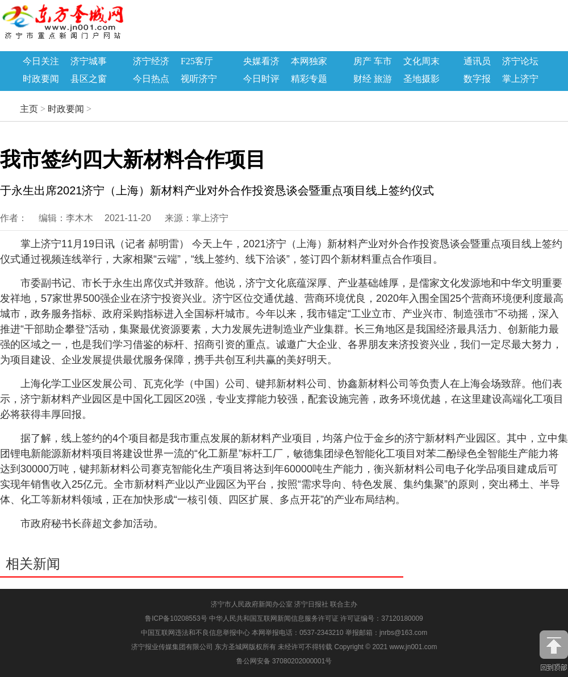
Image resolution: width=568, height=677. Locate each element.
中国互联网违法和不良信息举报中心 (196, 633)
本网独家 (309, 61)
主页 (29, 109)
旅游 (383, 79)
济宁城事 (88, 61)
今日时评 (261, 79)
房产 (362, 61)
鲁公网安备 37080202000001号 (284, 661)
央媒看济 (261, 61)
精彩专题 (309, 79)
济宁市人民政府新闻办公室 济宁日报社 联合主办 (284, 604)
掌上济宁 (520, 79)
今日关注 (41, 61)
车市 (383, 61)
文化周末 (421, 61)
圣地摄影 (421, 79)
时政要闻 (41, 79)
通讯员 (477, 61)
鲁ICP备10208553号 (176, 618)
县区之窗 (88, 79)
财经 (362, 79)
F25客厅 (197, 61)
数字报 (477, 79)
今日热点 (151, 79)
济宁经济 (151, 61)
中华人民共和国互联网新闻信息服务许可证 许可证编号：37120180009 (316, 618)
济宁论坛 (520, 61)
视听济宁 (199, 79)
